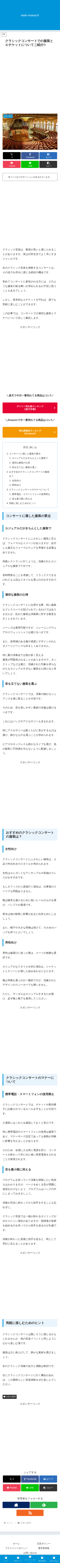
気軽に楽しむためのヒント (22, 503)
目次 (25, 447)
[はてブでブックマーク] (48, 155)
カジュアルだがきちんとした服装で (30, 458)
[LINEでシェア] (30, 164)
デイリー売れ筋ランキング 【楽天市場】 (30, 407)
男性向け (16, 485)
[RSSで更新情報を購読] (30, 1513)
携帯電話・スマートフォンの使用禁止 (31, 494)
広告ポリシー (43, 1543)
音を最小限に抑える (22, 498)
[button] (48, 164)
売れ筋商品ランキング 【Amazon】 (30, 432)
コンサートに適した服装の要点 (24, 453)
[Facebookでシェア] (30, 155)
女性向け (16, 480)
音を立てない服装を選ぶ (24, 467)
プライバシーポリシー (16, 1548)
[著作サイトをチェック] (16, 1505)
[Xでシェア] (12, 155)
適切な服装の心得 (21, 462)
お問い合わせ (30, 1553)
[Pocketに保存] (12, 164)
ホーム (16, 1543)
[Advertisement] (30, 79)
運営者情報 (43, 1548)
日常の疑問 (10, 1397)
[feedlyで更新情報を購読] (43, 1505)
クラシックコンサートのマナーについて (29, 489)
